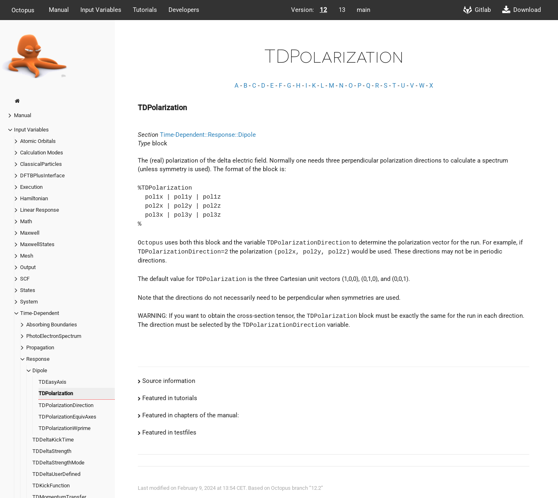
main (363, 10)
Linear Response (39, 210)
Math (26, 221)
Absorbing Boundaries (51, 324)
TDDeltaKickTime (53, 440)
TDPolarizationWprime (65, 428)
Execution (31, 187)
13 (342, 10)
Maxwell (29, 233)
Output (28, 267)
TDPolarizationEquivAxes (67, 417)
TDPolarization (56, 393)
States (27, 290)
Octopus (22, 10)
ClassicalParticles (41, 164)
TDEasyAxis (52, 382)
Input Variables (100, 10)
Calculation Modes (41, 152)
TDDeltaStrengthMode (58, 463)
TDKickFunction (51, 485)
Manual (59, 10)
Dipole (39, 370)
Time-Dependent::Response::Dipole (208, 134)
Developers (184, 10)
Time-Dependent (39, 313)
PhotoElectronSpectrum (53, 336)
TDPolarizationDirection (66, 405)
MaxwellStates (37, 244)
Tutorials (145, 10)
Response (38, 359)
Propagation (40, 347)
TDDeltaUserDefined (56, 474)
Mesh (26, 256)
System (29, 302)
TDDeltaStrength (51, 451)
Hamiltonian (34, 198)
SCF (25, 279)
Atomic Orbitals (38, 141)
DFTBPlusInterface (42, 175)
